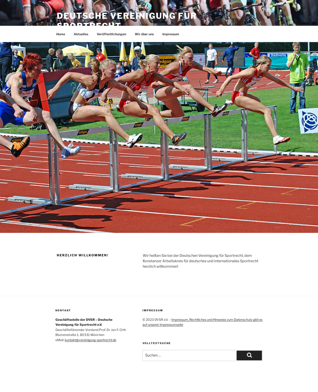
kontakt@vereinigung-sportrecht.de (90, 340)
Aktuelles (81, 34)
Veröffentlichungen (111, 34)
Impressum (170, 34)
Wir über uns (144, 34)
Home (60, 34)
